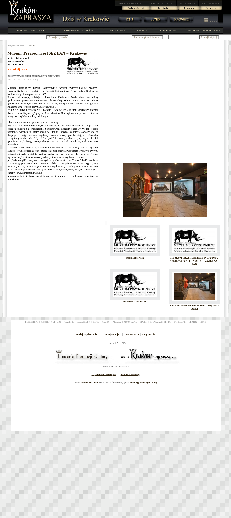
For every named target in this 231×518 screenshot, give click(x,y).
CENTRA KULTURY (51, 321)
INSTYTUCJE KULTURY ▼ (31, 30)
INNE (203, 321)
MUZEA (117, 321)
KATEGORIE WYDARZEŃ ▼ (78, 30)
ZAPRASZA (130, 3)
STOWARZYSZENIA (160, 321)
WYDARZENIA (117, 30)
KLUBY (106, 321)
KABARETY (83, 321)
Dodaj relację (164, 8)
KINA (96, 321)
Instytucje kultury (16, 45)
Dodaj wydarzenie (136, 8)
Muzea (32, 45)
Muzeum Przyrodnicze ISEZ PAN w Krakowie (47, 53)
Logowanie (211, 8)
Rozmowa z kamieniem (134, 301)
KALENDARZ (212, 21)
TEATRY (193, 321)
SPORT (143, 321)
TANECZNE (179, 321)
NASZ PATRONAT (168, 30)
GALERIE (69, 321)
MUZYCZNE (130, 321)
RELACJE (142, 30)
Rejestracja (189, 8)
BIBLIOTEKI (31, 321)
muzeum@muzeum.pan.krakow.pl (23, 79)
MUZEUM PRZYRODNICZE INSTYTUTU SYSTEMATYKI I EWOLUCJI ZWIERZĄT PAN (194, 261)
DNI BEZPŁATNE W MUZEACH (204, 30)
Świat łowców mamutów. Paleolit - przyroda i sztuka (194, 307)
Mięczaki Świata (135, 257)
